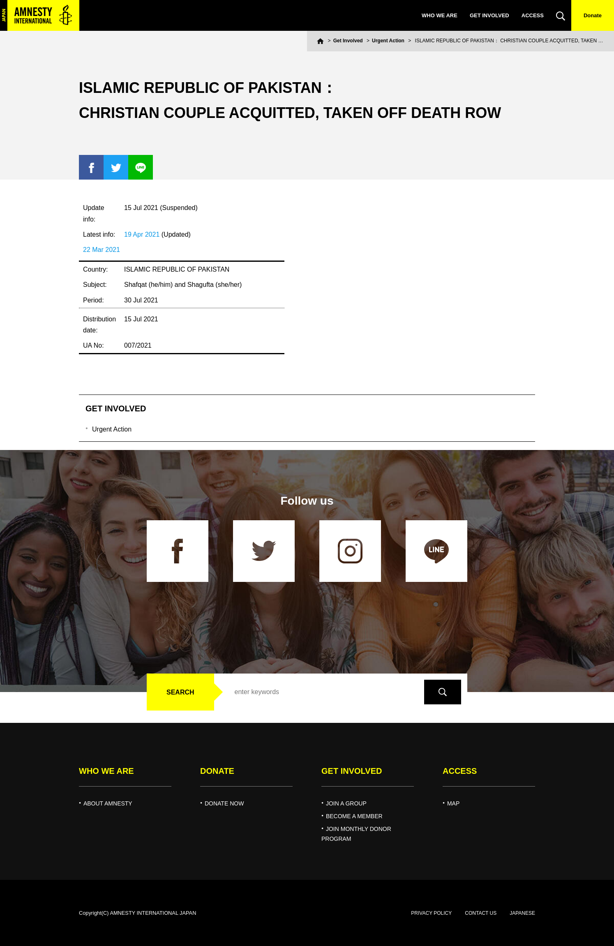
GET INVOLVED (489, 15)
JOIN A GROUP (346, 803)
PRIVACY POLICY (431, 913)
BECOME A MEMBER (354, 816)
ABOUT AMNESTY (107, 803)
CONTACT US (480, 913)
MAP (453, 803)
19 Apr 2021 (141, 234)
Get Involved (348, 41)
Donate (593, 15)
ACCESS (533, 15)
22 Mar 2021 (101, 249)
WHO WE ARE (439, 15)
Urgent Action (388, 41)
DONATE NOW (224, 803)
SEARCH (180, 692)
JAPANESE (522, 913)
